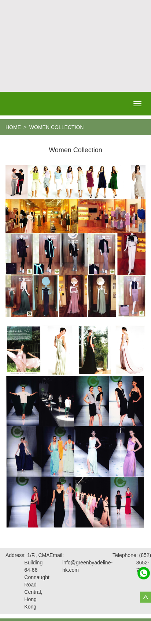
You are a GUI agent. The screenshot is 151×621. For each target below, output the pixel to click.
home (13, 127)
